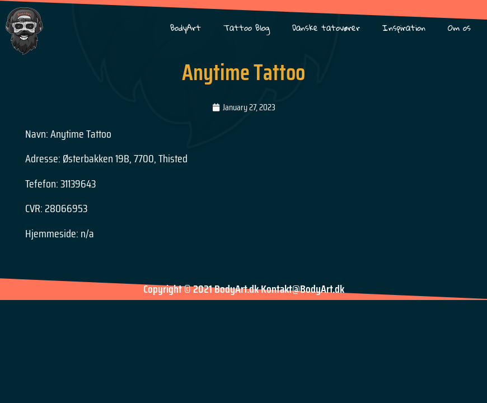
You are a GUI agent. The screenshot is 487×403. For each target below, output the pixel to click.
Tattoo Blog (246, 28)
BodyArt (185, 28)
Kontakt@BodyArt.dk (302, 289)
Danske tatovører (326, 28)
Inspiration (403, 28)
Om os (459, 28)
